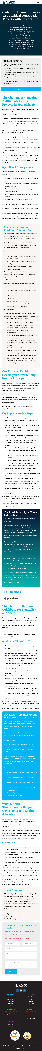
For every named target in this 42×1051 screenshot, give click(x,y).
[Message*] (21, 955)
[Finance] (10, 997)
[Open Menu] (38, 2)
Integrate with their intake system (16, 266)
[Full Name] (12, 944)
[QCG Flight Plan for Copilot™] (10, 1014)
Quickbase (18, 438)
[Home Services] (10, 1006)
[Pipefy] (31, 1001)
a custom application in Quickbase (19, 243)
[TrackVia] (31, 1003)
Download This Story (21, 89)
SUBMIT (11, 971)
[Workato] (31, 999)
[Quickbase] (31, 997)
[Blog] (31, 1014)
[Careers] (10, 1026)
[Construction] (10, 999)
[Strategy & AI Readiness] (10, 1012)
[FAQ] (31, 1016)
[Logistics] (10, 1003)
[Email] (21, 949)
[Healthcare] (10, 1001)
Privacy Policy (21, 1048)
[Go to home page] (8, 2)
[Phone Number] (29, 944)
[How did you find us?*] (21, 964)
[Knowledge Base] (31, 1012)
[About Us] (10, 1024)
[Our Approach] (31, 1018)
